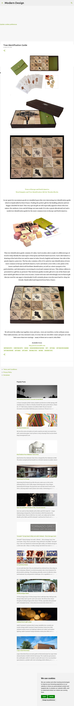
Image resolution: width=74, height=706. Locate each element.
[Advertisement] (37, 12)
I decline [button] (51, 696)
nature (41, 350)
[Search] (72, 3)
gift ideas (17, 350)
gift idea (52, 348)
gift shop (24, 350)
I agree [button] (44, 696)
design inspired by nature (37, 348)
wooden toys (48, 350)
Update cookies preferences (8, 24)
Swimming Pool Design (23, 479)
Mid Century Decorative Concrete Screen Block (30, 399)
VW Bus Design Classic (23, 593)
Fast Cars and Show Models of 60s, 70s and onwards (31, 507)
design (26, 348)
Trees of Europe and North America (37, 189)
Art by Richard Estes (22, 564)
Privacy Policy (7, 372)
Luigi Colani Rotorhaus (23, 650)
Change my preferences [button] (48, 700)
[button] (4, 51)
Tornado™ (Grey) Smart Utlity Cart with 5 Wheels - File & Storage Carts (36, 536)
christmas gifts (18, 348)
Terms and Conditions (10, 369)
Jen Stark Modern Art (23, 428)
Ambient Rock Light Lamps (24, 622)
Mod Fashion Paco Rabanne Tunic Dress (28, 454)
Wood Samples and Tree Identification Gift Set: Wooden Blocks (37, 192)
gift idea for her (8, 350)
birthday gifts (8, 348)
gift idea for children (62, 348)
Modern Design (14, 2)
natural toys (33, 350)
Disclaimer (6, 375)
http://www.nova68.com (37, 345)
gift (47, 348)
